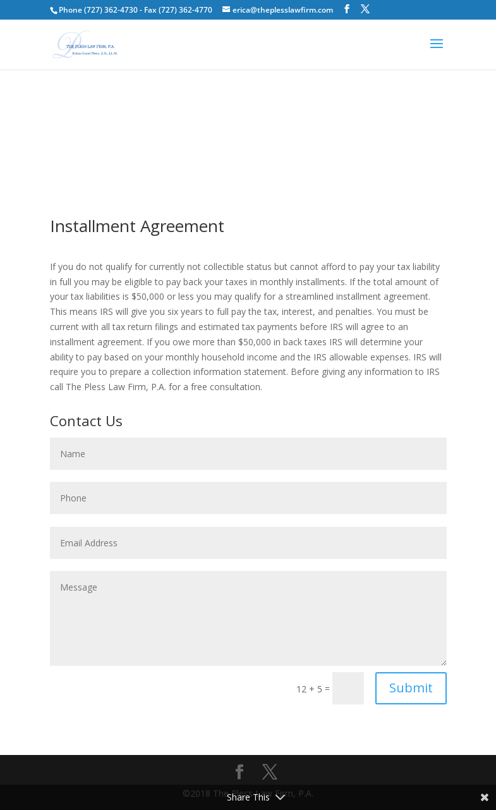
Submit (411, 687)
